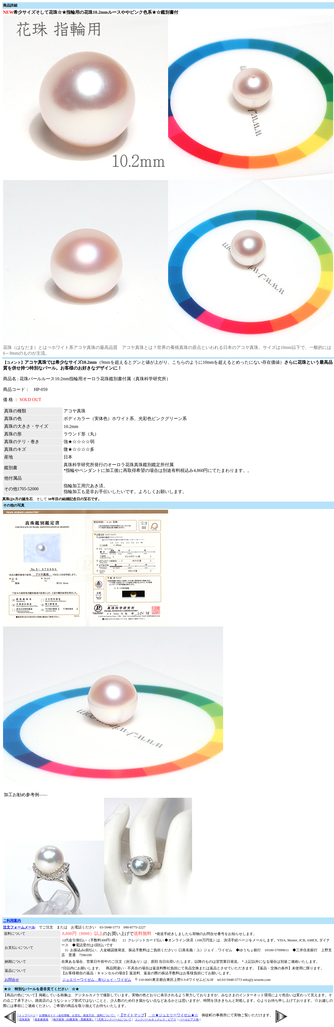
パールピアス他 (189, 1019)
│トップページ (26, 1015)
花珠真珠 (24, 1019)
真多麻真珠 (41, 1019)
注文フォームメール (19, 927)
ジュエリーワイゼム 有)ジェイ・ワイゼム (96, 980)
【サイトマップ (131, 1015)
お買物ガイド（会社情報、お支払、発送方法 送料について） (77, 1015)
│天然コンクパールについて (113, 1019)
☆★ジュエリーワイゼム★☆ (173, 1015)
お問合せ (11, 980)
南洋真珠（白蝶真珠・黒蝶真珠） (73, 1019)
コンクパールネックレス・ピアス (155, 1019)
